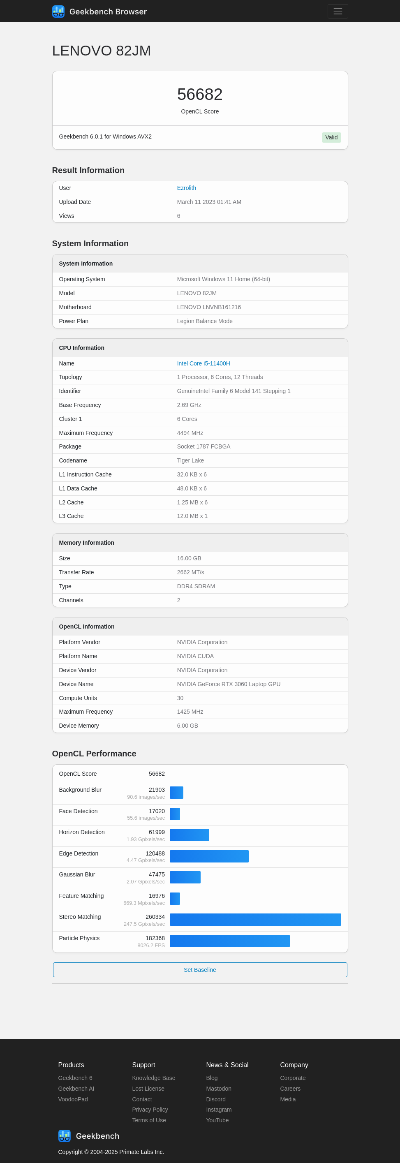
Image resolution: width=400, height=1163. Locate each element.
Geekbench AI (76, 1088)
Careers (290, 1088)
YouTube (217, 1120)
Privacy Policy (150, 1109)
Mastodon (218, 1088)
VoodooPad (73, 1099)
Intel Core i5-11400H (203, 363)
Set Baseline (200, 969)
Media (288, 1099)
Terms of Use (149, 1120)
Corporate (293, 1078)
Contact (142, 1099)
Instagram (219, 1109)
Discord (216, 1099)
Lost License (148, 1088)
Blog (212, 1078)
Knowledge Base (154, 1078)
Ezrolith (187, 188)
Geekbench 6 (75, 1078)
